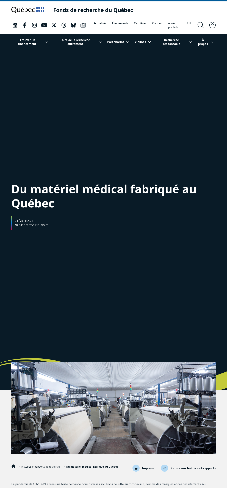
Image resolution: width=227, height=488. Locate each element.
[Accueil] (13, 466)
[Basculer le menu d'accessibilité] (212, 25)
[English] (189, 25)
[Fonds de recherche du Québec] (93, 10)
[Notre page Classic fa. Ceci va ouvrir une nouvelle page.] (14, 25)
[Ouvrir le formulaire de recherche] (201, 25)
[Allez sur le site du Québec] (27, 10)
